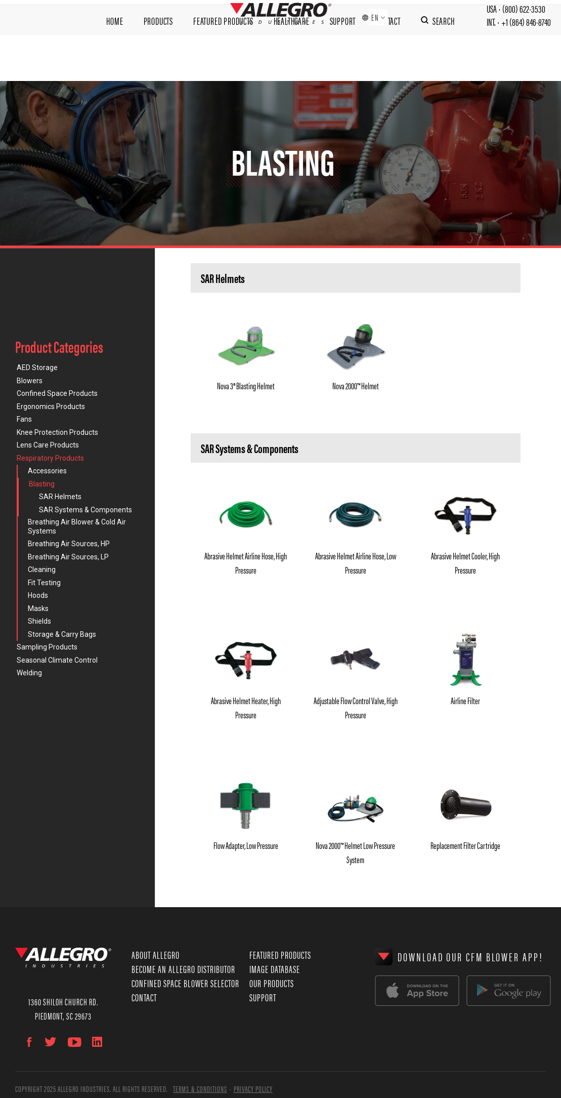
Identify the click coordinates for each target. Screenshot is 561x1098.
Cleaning (42, 569)
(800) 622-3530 (523, 15)
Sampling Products (47, 647)
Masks (38, 608)
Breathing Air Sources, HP (69, 544)
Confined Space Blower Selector (185, 982)
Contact (388, 58)
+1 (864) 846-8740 (526, 29)
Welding (29, 673)
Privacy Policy (253, 1088)
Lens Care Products (48, 445)
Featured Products (223, 58)
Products (158, 58)
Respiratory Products (50, 458)
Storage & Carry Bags (62, 634)
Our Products (271, 982)
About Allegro (156, 954)
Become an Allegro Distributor (183, 968)
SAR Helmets (60, 497)
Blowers (29, 381)
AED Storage (37, 367)
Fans (24, 419)
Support (343, 58)
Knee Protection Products (57, 432)
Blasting (42, 484)
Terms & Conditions (200, 1088)
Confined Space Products (57, 393)
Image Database (274, 968)
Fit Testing (44, 583)
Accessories (47, 471)
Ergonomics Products (51, 406)
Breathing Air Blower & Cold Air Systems (77, 526)
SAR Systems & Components (85, 510)
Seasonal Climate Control (57, 660)
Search (444, 58)
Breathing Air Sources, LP (68, 557)
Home (114, 58)
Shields (39, 621)
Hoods (38, 595)
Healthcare (292, 58)
